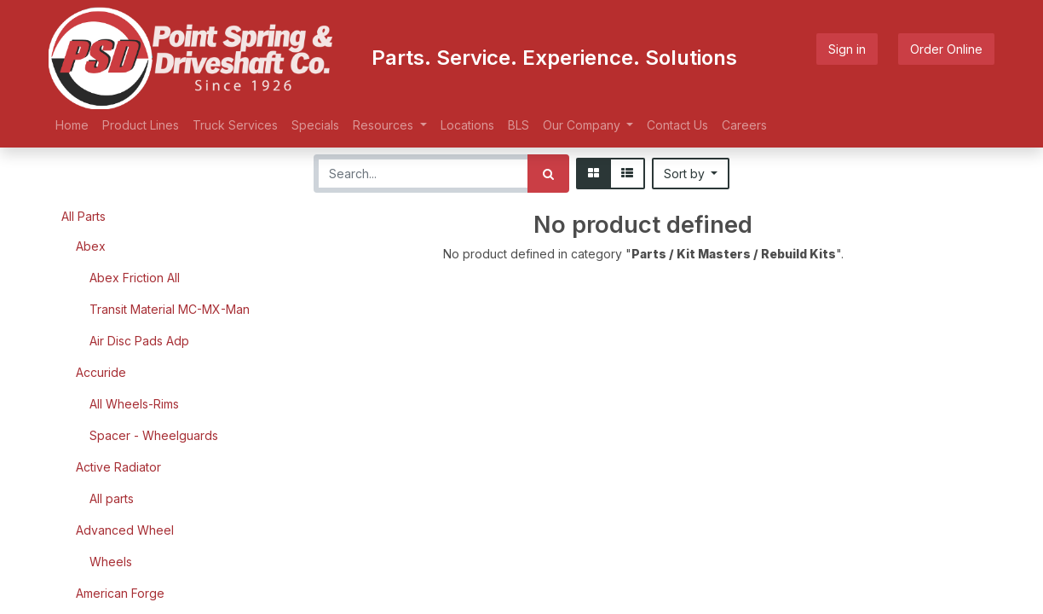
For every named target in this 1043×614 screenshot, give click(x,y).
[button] (691, 173)
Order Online (946, 49)
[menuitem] (72, 125)
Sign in (847, 49)
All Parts (83, 216)
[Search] (548, 173)
